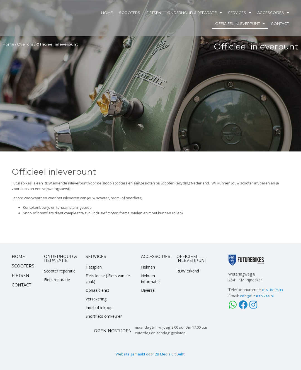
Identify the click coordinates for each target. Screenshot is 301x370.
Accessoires (273, 12)
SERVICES (96, 256)
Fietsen (153, 12)
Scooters (129, 12)
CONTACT (21, 285)
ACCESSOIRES (155, 256)
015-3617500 (272, 289)
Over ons (25, 44)
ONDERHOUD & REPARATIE (60, 258)
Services (239, 12)
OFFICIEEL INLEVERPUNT (191, 258)
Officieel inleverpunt (240, 23)
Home (107, 12)
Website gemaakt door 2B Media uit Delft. (150, 354)
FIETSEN (20, 275)
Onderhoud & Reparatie (194, 12)
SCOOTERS (23, 266)
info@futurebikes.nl (257, 295)
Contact (280, 23)
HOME (18, 256)
